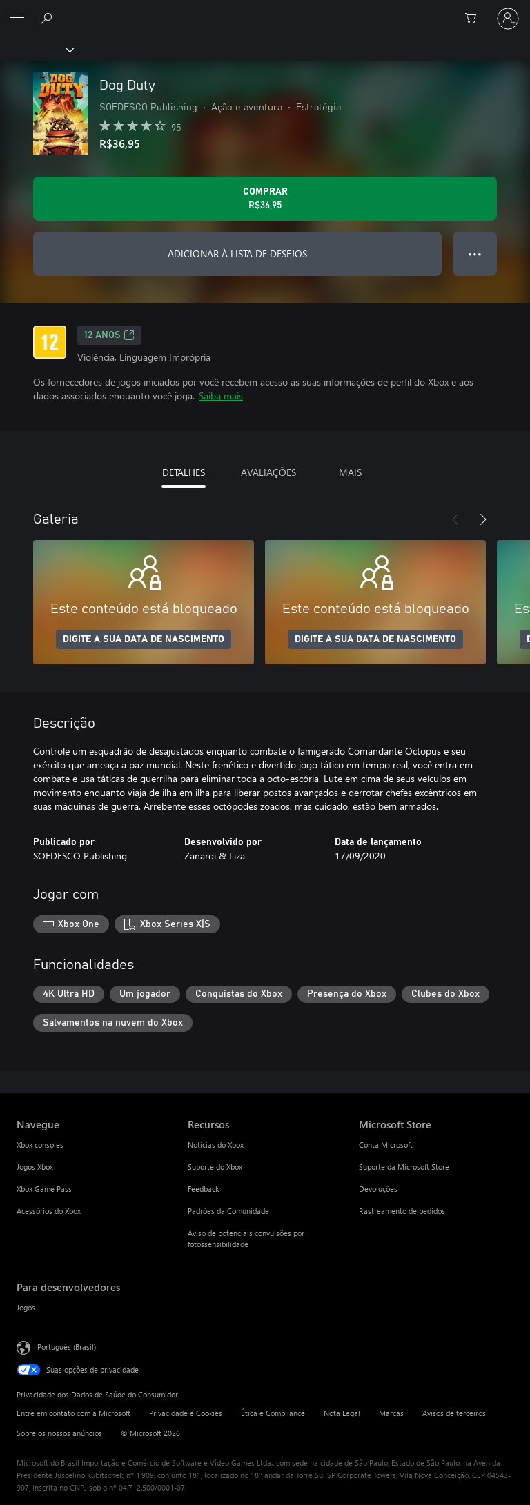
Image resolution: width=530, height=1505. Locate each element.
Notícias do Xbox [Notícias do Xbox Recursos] (216, 1144)
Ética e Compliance (273, 1412)
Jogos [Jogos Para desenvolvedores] (26, 1307)
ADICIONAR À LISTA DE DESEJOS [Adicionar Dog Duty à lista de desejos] (237, 253)
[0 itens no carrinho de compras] (474, 18)
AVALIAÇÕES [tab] (268, 472)
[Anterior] (455, 519)
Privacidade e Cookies (185, 1412)
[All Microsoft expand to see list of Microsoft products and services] (17, 18)
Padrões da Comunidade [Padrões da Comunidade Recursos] (228, 1210)
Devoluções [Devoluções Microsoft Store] (378, 1188)
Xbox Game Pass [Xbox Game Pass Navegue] (44, 1188)
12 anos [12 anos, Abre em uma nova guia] (109, 335)
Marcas (391, 1412)
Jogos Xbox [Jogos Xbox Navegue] (35, 1166)
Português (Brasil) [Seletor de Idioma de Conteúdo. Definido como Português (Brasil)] (66, 1346)
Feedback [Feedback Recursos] (203, 1188)
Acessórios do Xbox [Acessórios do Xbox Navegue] (49, 1210)
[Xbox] (36, 49)
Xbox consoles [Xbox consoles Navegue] (40, 1144)
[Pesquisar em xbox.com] (48, 18)
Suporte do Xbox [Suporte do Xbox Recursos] (215, 1166)
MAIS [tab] (350, 472)
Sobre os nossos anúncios (59, 1432)
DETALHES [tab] (183, 472)
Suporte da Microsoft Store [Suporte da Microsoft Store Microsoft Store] (404, 1166)
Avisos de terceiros (454, 1412)
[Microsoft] (264, 10)
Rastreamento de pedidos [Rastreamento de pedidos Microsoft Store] (402, 1210)
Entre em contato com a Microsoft (73, 1412)
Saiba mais (221, 395)
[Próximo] (483, 519)
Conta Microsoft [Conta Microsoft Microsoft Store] (386, 1144)
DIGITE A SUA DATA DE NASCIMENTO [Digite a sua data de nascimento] (143, 639)
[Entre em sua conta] (507, 18)
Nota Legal (342, 1412)
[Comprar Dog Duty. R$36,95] (265, 199)
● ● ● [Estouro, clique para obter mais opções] (475, 253)
